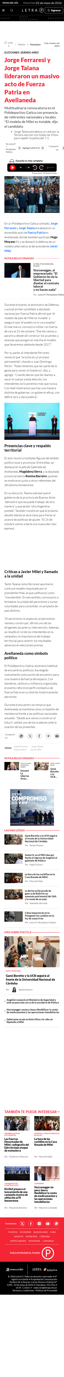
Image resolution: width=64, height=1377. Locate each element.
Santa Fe (18, 1236)
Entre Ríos (31, 1236)
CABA (53, 1232)
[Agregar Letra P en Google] (31, 148)
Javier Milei (35, 749)
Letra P (10, 44)
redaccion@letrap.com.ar (45, 1287)
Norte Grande (18, 1241)
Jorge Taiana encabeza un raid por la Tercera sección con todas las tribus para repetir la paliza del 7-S (36, 135)
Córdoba (45, 1236)
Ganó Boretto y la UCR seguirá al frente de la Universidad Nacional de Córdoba (30, 979)
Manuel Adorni (30, 2)
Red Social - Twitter (22, 1223)
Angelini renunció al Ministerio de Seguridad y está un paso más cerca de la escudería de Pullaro (33, 1001)
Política (21, 44)
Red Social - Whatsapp (56, 1223)
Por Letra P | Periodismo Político (11, 148)
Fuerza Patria (36, 232)
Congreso (48, 1241)
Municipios (35, 44)
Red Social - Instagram (39, 1223)
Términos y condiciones (23, 1290)
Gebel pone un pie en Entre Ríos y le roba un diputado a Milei (30, 1020)
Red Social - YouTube (47, 1223)
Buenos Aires (41, 1232)
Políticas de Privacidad (46, 1290)
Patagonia (34, 1241)
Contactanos (11, 1223)
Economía (25, 1232)
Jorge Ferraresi (21, 746)
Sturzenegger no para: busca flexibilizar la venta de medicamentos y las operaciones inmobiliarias (33, 1011)
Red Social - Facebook (30, 1223)
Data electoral (29, 18)
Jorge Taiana (27, 228)
